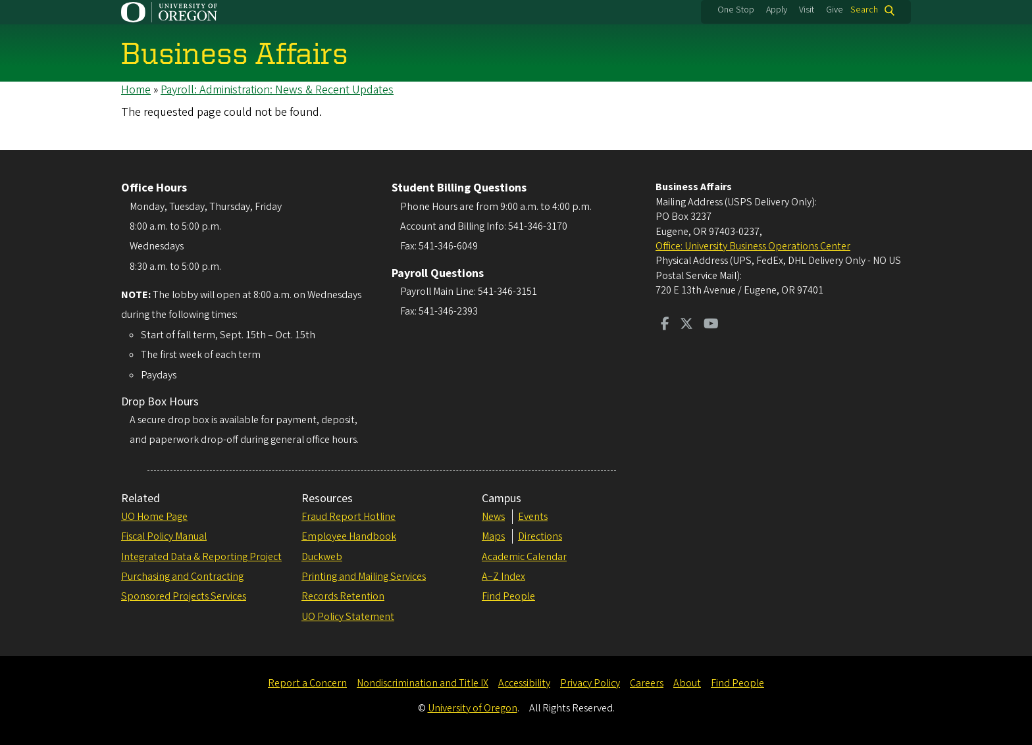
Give (834, 9)
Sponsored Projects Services (183, 596)
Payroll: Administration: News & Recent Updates (277, 90)
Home (136, 90)
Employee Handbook (348, 536)
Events (533, 516)
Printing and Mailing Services (363, 576)
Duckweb (321, 557)
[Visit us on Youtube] (711, 325)
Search (864, 10)
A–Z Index (503, 576)
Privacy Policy (590, 683)
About (687, 683)
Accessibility (524, 683)
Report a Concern (307, 683)
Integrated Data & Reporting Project (201, 557)
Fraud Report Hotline (348, 516)
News (493, 516)
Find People (508, 596)
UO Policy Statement (347, 616)
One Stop (735, 9)
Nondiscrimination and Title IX (422, 683)
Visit (806, 9)
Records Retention (342, 596)
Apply (776, 9)
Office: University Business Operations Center (753, 246)
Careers (646, 683)
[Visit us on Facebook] (665, 325)
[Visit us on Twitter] (686, 325)
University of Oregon (472, 708)
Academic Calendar (524, 557)
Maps (493, 536)
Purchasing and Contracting (182, 576)
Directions (540, 536)
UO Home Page (154, 516)
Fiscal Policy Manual (164, 536)
